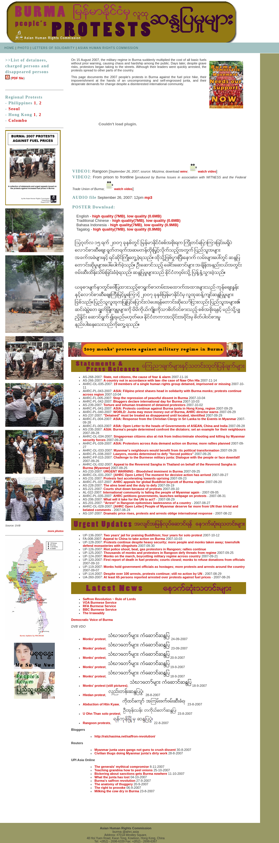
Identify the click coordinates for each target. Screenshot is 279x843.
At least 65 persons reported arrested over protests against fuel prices (157, 577)
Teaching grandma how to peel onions (123, 770)
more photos (56, 531)
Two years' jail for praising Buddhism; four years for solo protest (153, 535)
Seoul (14, 109)
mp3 (148, 197)
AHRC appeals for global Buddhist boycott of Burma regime (159, 482)
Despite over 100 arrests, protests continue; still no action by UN (153, 573)
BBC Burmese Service (100, 609)
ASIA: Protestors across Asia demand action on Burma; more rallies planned (171, 443)
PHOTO (23, 48)
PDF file (18, 78)
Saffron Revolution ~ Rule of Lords (109, 599)
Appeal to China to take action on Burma (134, 538)
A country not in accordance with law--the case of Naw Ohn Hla (151, 380)
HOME (9, 48)
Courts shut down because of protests (132, 489)
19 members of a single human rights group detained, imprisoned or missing (172, 384)
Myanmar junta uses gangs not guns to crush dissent (135, 749)
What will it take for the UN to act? (129, 499)
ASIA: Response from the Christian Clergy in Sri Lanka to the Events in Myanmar (174, 419)
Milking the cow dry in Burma (116, 791)
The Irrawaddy (94, 613)
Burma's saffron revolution (114, 780)
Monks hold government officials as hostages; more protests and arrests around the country (174, 566)
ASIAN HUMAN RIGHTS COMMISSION (108, 48)
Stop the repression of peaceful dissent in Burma (150, 398)
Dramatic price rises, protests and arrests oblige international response (158, 513)
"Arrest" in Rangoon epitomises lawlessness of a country (147, 503)
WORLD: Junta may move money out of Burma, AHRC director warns (166, 412)
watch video (207, 171)
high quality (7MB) (108, 216)
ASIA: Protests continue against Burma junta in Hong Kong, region (164, 408)
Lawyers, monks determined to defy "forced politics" (153, 454)
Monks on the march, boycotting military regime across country (152, 556)
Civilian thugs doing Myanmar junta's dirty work (130, 753)
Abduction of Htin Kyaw (101, 704)
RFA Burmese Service (99, 606)
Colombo (17, 120)
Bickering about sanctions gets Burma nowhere (130, 773)
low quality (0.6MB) (144, 216)
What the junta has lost (111, 777)
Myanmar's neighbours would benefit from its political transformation (167, 450)
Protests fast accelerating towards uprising (136, 478)
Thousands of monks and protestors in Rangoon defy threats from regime (160, 552)
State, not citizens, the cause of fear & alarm (137, 377)
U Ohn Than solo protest (101, 713)
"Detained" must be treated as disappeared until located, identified (154, 415)
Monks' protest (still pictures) (105, 685)
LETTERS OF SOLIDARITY (54, 48)
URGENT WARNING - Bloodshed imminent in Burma (143, 471)
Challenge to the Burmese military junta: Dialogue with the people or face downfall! (176, 457)
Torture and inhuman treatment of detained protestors (144, 405)
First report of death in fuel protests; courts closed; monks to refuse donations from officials (174, 559)
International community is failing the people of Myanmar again (151, 492)
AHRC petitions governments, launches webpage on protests (160, 496)
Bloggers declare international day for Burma (148, 401)
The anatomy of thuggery (113, 784)
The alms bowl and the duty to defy (130, 485)
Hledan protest (94, 695)
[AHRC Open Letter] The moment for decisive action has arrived (162, 475)
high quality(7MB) (128, 220)
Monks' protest (94, 639)
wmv (183, 171)
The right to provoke (109, 787)
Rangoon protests (96, 723)
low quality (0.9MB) (161, 225)
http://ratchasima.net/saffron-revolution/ (124, 736)
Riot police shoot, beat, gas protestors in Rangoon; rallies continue (155, 549)
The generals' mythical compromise (121, 766)
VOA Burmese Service (100, 602)
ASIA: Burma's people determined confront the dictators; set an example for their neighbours (174, 429)
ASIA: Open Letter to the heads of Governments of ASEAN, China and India (170, 426)
